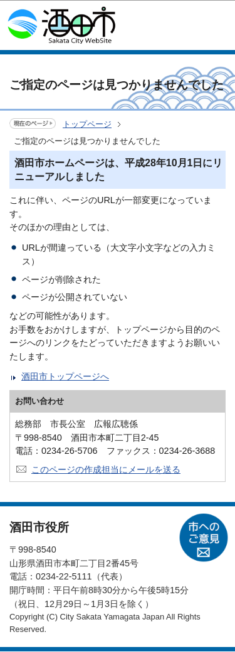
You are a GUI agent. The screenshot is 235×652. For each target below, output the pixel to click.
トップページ (87, 124)
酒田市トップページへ (65, 376)
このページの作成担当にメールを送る (105, 469)
